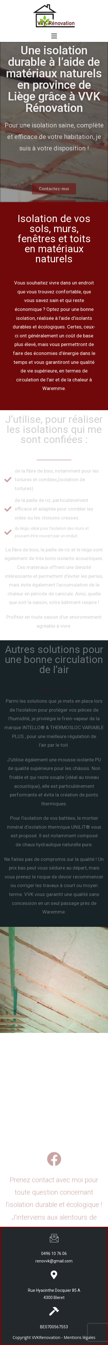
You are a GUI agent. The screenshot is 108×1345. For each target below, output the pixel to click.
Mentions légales (80, 1337)
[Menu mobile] (54, 36)
